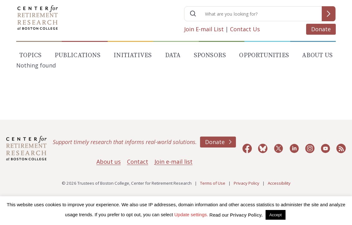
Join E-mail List (204, 29)
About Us (317, 55)
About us (108, 161)
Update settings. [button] (191, 214)
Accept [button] (275, 214)
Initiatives (133, 55)
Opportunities (264, 55)
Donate (321, 29)
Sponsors (210, 55)
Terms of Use (212, 183)
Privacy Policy (246, 183)
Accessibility (279, 183)
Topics (30, 55)
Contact (137, 161)
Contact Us (245, 29)
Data (173, 55)
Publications (77, 55)
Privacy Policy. (246, 215)
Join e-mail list (173, 161)
